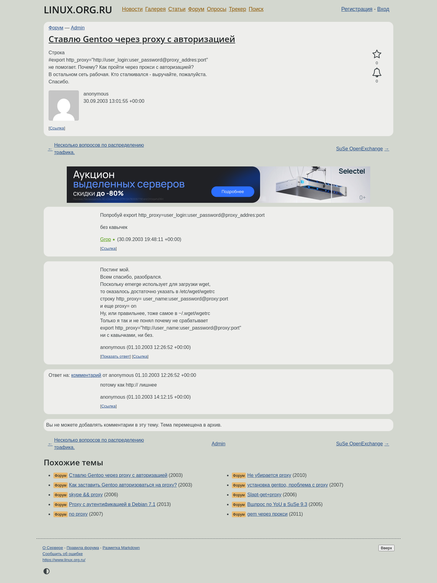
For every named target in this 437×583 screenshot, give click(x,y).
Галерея (155, 9)
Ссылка (57, 128)
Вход (383, 9)
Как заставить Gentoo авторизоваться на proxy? (123, 485)
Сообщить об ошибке (62, 553)
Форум (196, 9)
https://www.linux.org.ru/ (63, 560)
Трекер (237, 9)
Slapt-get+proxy (264, 494)
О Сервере (52, 547)
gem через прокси (267, 514)
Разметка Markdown (121, 547)
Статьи (176, 9)
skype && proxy (86, 494)
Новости (132, 9)
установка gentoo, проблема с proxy (287, 485)
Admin (78, 27)
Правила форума (83, 547)
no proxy (78, 514)
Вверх (386, 548)
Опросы (216, 9)
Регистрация (357, 9)
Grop (105, 239)
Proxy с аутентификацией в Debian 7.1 (112, 504)
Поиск (256, 9)
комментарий (86, 375)
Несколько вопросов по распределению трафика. (99, 148)
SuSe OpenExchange (359, 148)
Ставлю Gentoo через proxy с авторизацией (142, 39)
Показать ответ (115, 356)
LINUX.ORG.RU (78, 9)
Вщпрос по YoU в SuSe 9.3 (277, 504)
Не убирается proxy (269, 475)
